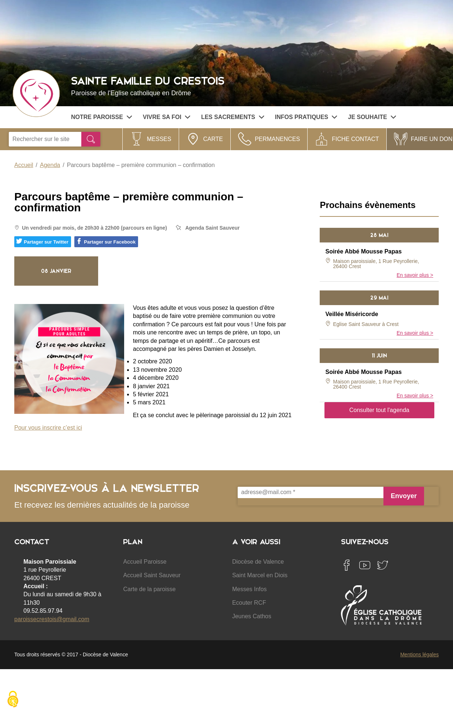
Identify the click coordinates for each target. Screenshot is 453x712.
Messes (159, 139)
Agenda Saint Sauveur (212, 228)
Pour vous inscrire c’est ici (48, 427)
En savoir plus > (415, 275)
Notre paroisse (101, 117)
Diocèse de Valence (258, 562)
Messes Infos (249, 589)
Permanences (277, 139)
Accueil (23, 165)
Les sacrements (232, 117)
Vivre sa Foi (166, 117)
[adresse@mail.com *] (310, 492)
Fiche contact (355, 139)
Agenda (50, 165)
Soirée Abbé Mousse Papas (363, 251)
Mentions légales (419, 654)
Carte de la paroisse (149, 589)
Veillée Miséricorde (351, 314)
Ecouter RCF (249, 603)
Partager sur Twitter (42, 241)
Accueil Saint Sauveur (152, 575)
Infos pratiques (306, 117)
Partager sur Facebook (105, 241)
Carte (213, 139)
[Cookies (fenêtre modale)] (13, 699)
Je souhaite (372, 117)
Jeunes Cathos (251, 616)
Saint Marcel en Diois (259, 575)
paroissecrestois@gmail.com (51, 619)
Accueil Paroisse (144, 562)
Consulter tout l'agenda (379, 410)
